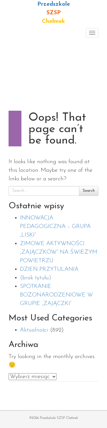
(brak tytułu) (35, 278)
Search (89, 191)
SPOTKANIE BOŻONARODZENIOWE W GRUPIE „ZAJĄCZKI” (56, 295)
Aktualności (34, 330)
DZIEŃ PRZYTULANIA (49, 269)
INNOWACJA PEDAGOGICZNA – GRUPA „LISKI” (55, 226)
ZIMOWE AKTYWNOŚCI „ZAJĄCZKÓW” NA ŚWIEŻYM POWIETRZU (58, 252)
